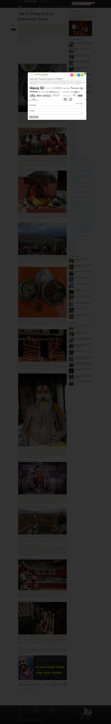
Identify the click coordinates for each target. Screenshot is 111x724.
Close (85, 73)
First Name (55, 110)
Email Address (55, 105)
